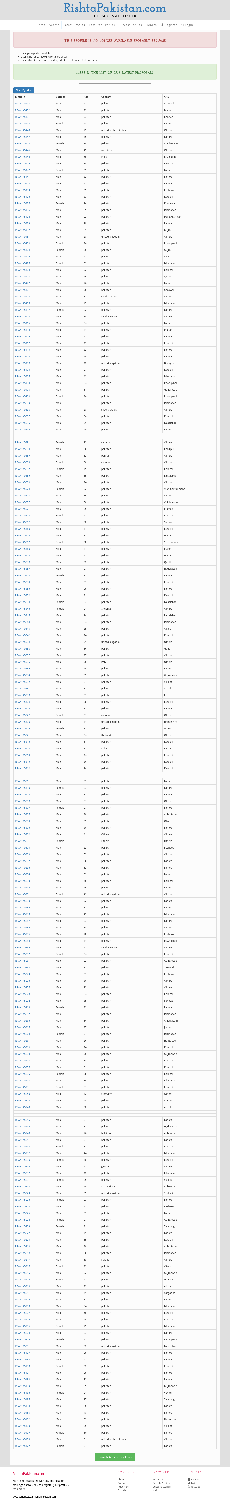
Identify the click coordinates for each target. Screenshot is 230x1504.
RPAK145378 (22, 495)
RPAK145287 (22, 920)
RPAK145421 (22, 289)
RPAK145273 (22, 994)
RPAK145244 (22, 1126)
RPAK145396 (22, 423)
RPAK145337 (22, 655)
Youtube (194, 1486)
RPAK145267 (22, 1014)
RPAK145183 (22, 1412)
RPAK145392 (22, 429)
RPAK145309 (22, 794)
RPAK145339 (22, 642)
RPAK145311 (22, 781)
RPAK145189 (22, 1386)
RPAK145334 (22, 675)
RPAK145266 (22, 1020)
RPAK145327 (22, 715)
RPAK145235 (22, 1159)
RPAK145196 (22, 1359)
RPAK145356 (22, 575)
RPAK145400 (22, 396)
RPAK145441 (22, 176)
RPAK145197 (22, 1352)
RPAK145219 (22, 1246)
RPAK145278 (22, 980)
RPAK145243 (22, 1133)
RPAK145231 (22, 1179)
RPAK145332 (22, 681)
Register (169, 25)
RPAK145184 (22, 1406)
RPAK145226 (22, 1206)
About (121, 1479)
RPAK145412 (22, 343)
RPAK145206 (22, 1319)
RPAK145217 (22, 1259)
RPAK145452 (22, 110)
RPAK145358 (22, 562)
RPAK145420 (22, 296)
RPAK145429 (22, 250)
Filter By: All (23, 90)
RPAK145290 (22, 901)
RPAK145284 (22, 940)
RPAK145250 (22, 1093)
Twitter (193, 1483)
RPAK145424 (22, 270)
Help (155, 1490)
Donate (151, 25)
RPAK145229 (22, 1193)
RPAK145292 (22, 887)
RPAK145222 (22, 1233)
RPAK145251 (22, 1087)
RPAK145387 (22, 469)
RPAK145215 (22, 1273)
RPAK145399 (22, 403)
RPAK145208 (22, 1306)
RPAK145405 (22, 376)
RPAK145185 (22, 1399)
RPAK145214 (22, 1279)
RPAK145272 (22, 1000)
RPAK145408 (22, 363)
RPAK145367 (22, 522)
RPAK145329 (22, 701)
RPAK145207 (22, 1312)
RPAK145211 (22, 1293)
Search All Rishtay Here (115, 1457)
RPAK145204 (22, 1332)
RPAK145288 (22, 914)
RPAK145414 (22, 329)
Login (187, 25)
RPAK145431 (22, 236)
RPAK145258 (22, 1054)
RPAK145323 (22, 728)
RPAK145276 (22, 987)
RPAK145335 (22, 668)
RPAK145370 (22, 515)
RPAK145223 (22, 1226)
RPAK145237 (22, 1153)
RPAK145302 (22, 834)
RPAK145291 (22, 894)
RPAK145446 (22, 143)
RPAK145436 (22, 203)
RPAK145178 (22, 1439)
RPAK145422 (22, 283)
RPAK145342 (22, 635)
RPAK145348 (22, 608)
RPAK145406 (22, 369)
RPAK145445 (22, 150)
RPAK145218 (22, 1253)
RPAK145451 (22, 117)
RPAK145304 (22, 821)
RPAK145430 (22, 243)
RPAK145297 (22, 861)
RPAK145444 (22, 156)
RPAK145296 (22, 867)
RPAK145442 (22, 170)
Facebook (195, 1479)
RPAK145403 (22, 389)
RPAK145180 (22, 1426)
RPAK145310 (22, 787)
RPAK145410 (22, 349)
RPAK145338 (22, 648)
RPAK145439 (22, 190)
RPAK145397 (22, 416)
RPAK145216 (22, 1266)
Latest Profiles (74, 25)
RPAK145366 (22, 528)
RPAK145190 (22, 1379)
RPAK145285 (22, 934)
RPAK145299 (22, 854)
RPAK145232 (22, 1173)
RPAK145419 (22, 303)
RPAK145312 (22, 768)
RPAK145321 (22, 735)
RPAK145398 (22, 409)
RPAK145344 (22, 622)
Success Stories (130, 25)
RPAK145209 (22, 1299)
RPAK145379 (22, 489)
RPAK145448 (22, 130)
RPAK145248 (22, 1107)
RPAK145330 (22, 695)
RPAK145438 (22, 196)
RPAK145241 (22, 1139)
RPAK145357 (22, 568)
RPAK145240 (22, 1146)
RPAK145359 (22, 555)
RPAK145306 (22, 814)
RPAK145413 (22, 336)
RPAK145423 (22, 276)
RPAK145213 (22, 1286)
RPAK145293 (22, 881)
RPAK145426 (22, 256)
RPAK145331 (22, 688)
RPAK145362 (22, 542)
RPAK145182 (22, 1419)
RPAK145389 (22, 455)
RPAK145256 (22, 1067)
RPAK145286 (22, 927)
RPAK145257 (22, 1060)
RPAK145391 (22, 442)
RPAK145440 (22, 183)
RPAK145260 (22, 1047)
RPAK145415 (22, 323)
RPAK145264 (22, 1034)
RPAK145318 (22, 741)
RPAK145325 (22, 721)
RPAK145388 (22, 462)
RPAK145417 (22, 309)
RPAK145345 (22, 615)
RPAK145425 (22, 263)
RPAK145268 (22, 1007)
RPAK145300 (22, 847)
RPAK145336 (22, 662)
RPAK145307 (22, 807)
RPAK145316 (22, 748)
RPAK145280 (22, 967)
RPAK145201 (22, 1346)
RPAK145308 (22, 801)
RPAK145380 (22, 482)
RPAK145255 (22, 1073)
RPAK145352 (22, 595)
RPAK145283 (22, 947)
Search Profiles (161, 1483)
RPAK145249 (22, 1100)
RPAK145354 (22, 582)
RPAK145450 (22, 123)
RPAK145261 (22, 1040)
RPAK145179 (22, 1432)
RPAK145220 (22, 1239)
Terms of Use (160, 1479)
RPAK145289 (22, 907)
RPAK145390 (22, 449)
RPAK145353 (22, 588)
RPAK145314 (22, 755)
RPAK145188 (22, 1392)
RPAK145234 (22, 1166)
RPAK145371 (22, 509)
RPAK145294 (22, 874)
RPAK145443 (22, 163)
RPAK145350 (22, 602)
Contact (122, 1483)
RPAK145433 (22, 223)
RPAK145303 (22, 827)
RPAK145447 (22, 136)
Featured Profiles (102, 25)
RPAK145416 (22, 316)
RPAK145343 (22, 628)
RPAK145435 (22, 210)
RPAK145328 (22, 708)
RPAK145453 (22, 103)
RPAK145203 (22, 1339)
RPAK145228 (22, 1199)
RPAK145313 (22, 761)
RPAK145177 (22, 1446)
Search (54, 25)
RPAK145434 (22, 216)
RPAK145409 (22, 356)
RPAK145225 (22, 1213)
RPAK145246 (22, 1120)
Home (40, 25)
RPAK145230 (22, 1186)
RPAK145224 (22, 1219)
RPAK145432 (22, 230)
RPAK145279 (22, 974)
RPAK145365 (22, 535)
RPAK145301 (22, 841)
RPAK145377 (22, 502)
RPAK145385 (22, 475)
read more (19, 1489)
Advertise (123, 1486)
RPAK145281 (22, 960)
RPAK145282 (22, 954)
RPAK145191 (22, 1372)
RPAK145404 (22, 383)
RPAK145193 (22, 1366)
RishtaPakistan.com (115, 8)
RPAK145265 (22, 1027)
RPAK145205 (22, 1326)
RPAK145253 (22, 1080)
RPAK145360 (22, 548)
